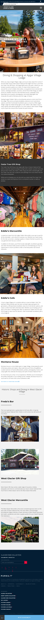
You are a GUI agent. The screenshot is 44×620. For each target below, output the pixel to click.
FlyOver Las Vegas (6, 604)
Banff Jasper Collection (8, 592)
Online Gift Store (30, 581)
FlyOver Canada (5, 599)
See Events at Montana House (9, 378)
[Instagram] (9, 564)
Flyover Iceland (6, 601)
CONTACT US (11, 554)
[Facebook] (2, 564)
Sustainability (20, 581)
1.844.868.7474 (4, 554)
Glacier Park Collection (8, 595)
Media (18, 583)
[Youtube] (12, 564)
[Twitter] (5, 564)
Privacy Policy (12, 610)
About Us (3, 581)
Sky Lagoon (4, 597)
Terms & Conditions (29, 610)
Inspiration (11, 581)
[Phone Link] (2, 617)
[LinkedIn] (16, 564)
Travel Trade (10, 583)
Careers (3, 583)
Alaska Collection (6, 590)
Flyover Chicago (6, 606)
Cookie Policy (20, 610)
